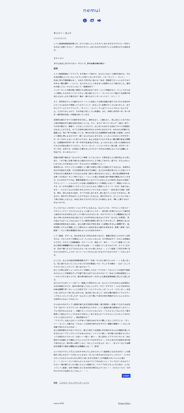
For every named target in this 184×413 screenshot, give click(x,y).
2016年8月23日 (60, 38)
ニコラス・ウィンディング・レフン (74, 382)
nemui (92, 10)
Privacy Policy (124, 403)
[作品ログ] (92, 20)
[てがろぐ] (99, 20)
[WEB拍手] (126, 376)
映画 (55, 382)
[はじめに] (84, 20)
